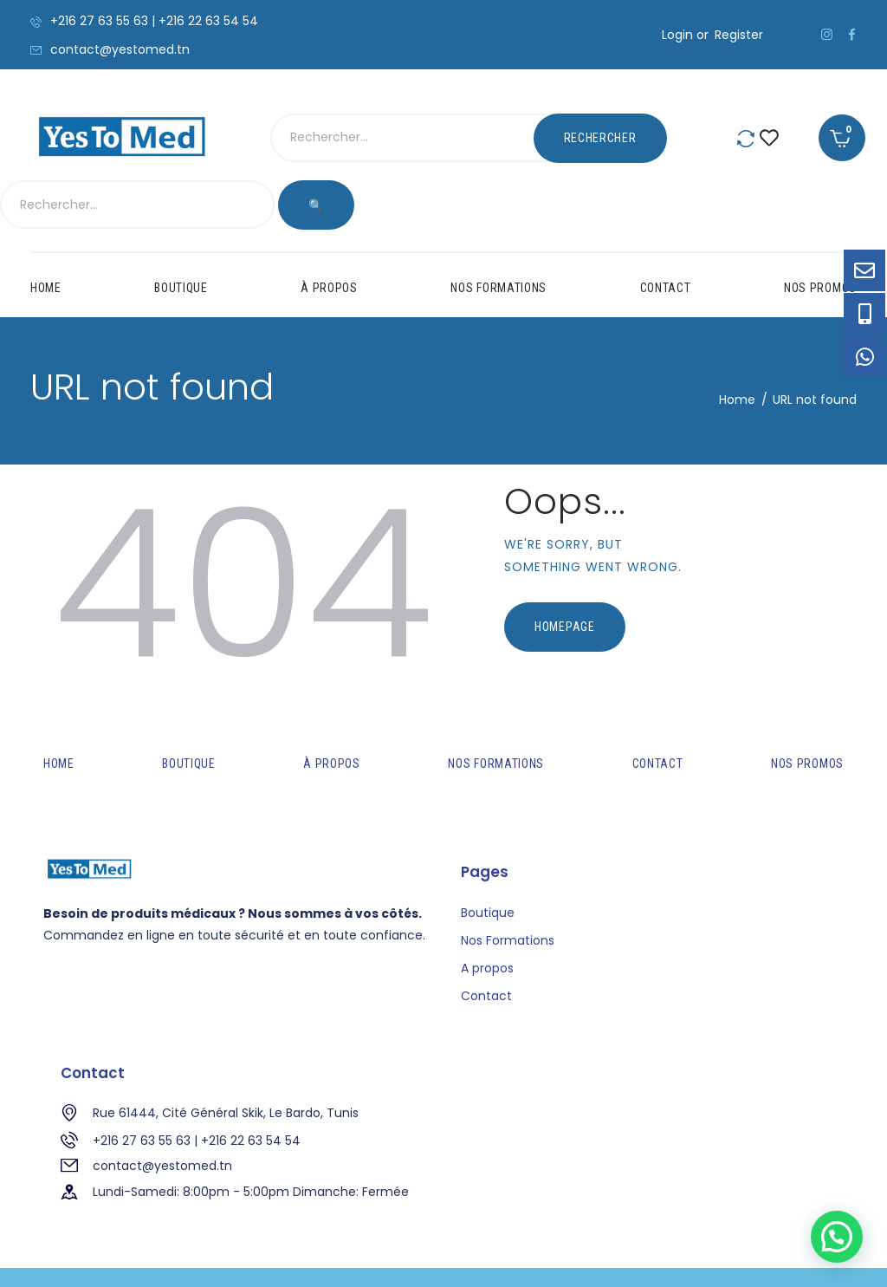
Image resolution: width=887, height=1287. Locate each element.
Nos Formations (507, 891)
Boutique (488, 863)
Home (737, 350)
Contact (486, 947)
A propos (487, 918)
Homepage (564, 577)
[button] (837, 1237)
